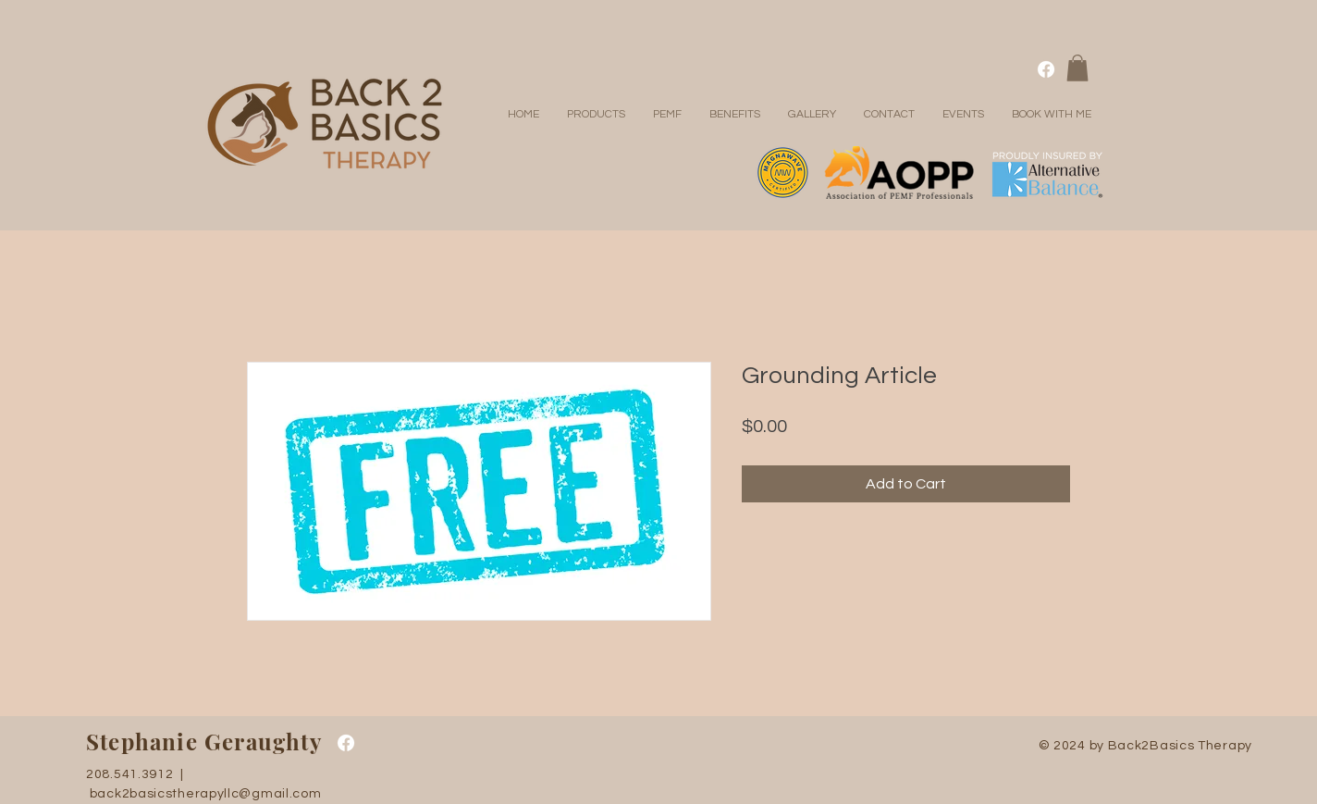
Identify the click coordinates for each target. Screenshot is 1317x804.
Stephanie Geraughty (204, 741)
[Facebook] (1046, 69)
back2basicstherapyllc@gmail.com (206, 793)
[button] (1077, 68)
